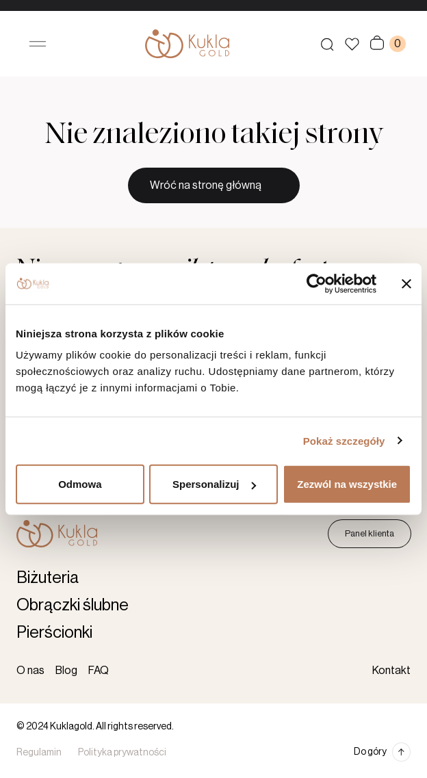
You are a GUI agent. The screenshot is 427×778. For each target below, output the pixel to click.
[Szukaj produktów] (327, 43)
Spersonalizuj (214, 484)
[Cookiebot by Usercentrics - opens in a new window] (316, 283)
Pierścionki (54, 632)
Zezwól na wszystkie (347, 484)
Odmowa (79, 484)
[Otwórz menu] (37, 43)
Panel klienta (369, 533)
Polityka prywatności (122, 752)
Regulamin (39, 752)
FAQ (98, 670)
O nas (30, 670)
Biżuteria (47, 577)
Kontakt (391, 670)
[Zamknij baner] (406, 283)
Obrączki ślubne (72, 605)
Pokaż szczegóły (344, 440)
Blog (66, 670)
